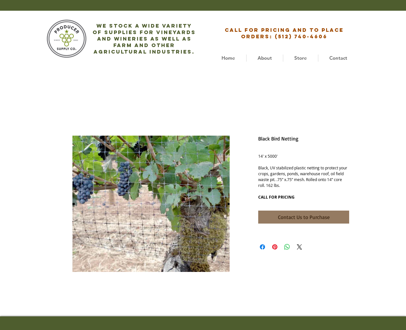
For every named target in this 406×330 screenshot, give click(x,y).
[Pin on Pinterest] (275, 247)
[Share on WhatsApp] (287, 247)
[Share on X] (299, 247)
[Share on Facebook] (262, 247)
